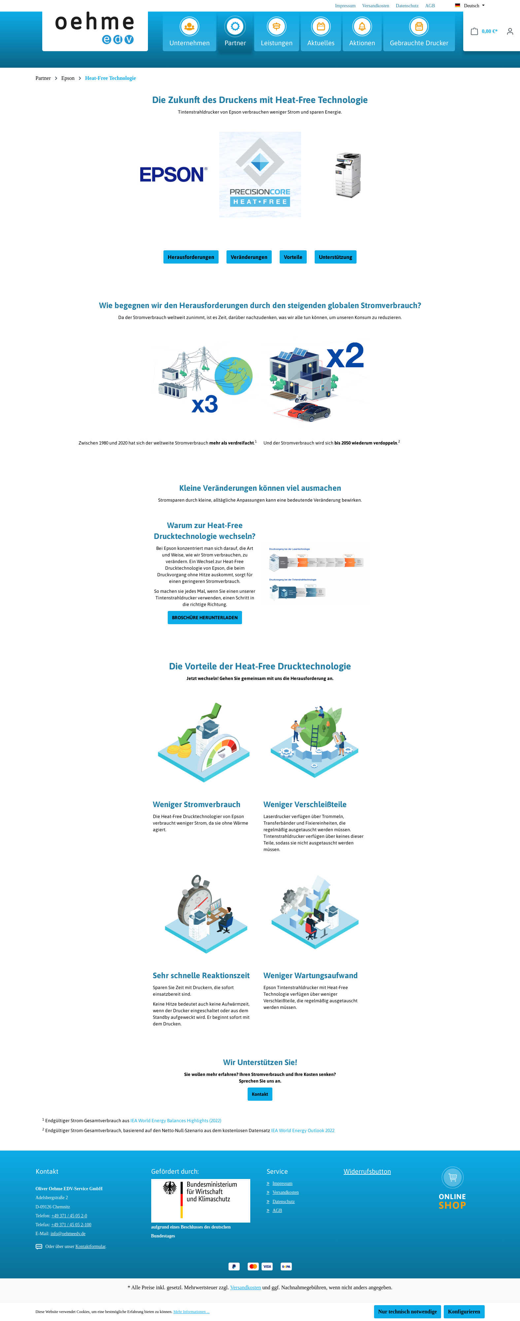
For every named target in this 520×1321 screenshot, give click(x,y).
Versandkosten (375, 5)
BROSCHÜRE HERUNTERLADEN (205, 617)
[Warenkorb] (484, 31)
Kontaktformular (90, 1246)
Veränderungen (249, 257)
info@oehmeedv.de (68, 1233)
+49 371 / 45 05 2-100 (71, 1224)
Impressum (345, 5)
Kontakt (260, 1094)
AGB (430, 5)
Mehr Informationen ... (191, 1311)
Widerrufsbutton (367, 1171)
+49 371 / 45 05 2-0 (69, 1215)
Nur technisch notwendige (407, 1311)
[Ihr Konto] (510, 31)
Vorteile (293, 257)
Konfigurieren (464, 1311)
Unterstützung (335, 257)
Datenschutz (407, 5)
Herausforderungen (191, 257)
